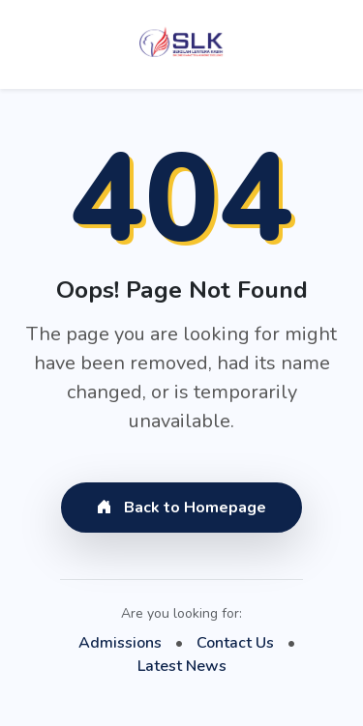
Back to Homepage (181, 507)
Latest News (182, 666)
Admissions (120, 642)
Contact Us (235, 642)
